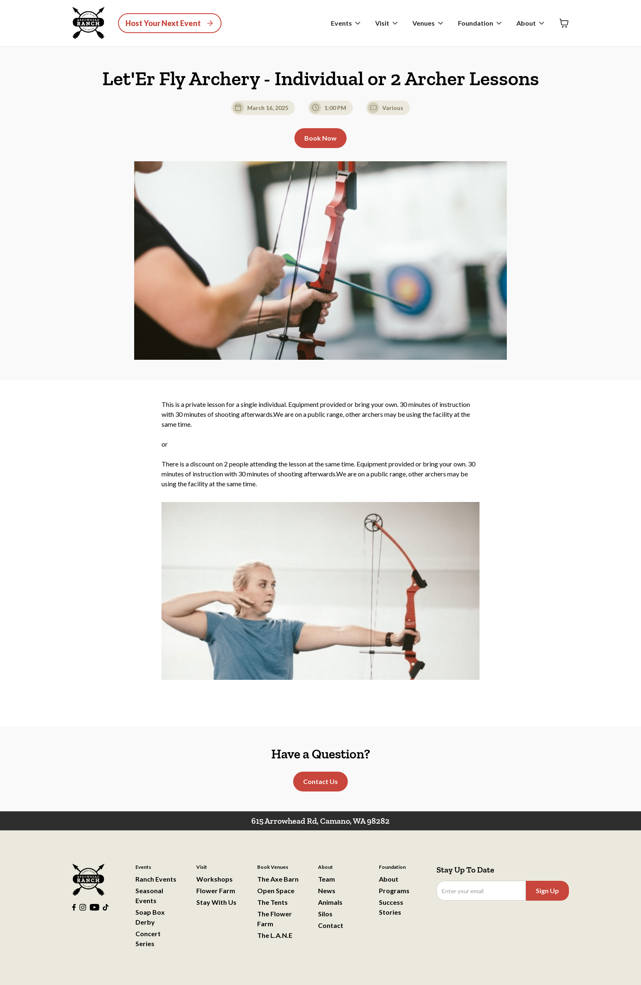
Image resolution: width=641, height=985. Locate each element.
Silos (325, 914)
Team (326, 879)
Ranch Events (155, 879)
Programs (394, 890)
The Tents (272, 902)
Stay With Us (216, 902)
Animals (330, 902)
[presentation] (499, 921)
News (326, 890)
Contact (330, 925)
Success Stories (391, 907)
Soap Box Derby (150, 917)
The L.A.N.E (274, 935)
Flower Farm (215, 890)
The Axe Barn (278, 879)
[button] (346, 23)
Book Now (320, 138)
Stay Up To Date (465, 870)
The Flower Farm (274, 919)
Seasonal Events (149, 895)
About (388, 879)
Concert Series (148, 938)
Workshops (214, 879)
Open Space (275, 890)
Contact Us (320, 781)
